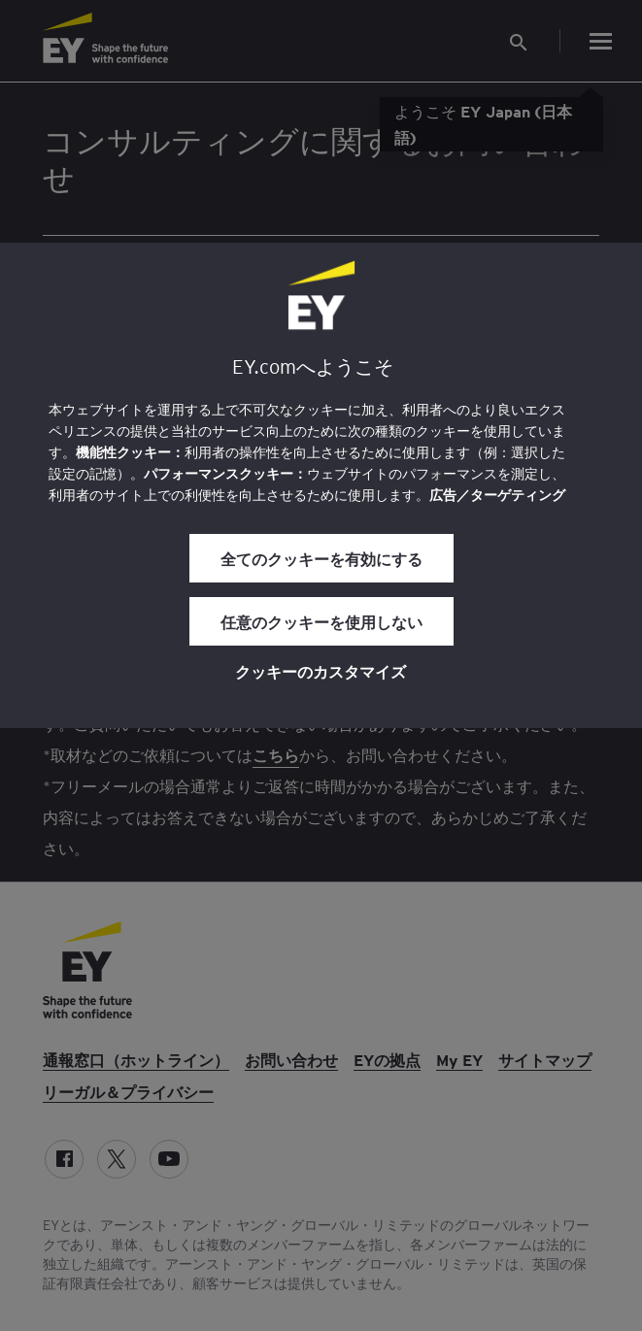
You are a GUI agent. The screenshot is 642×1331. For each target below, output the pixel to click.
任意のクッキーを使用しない (321, 621)
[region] (321, 485)
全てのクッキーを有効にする (321, 558)
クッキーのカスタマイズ (320, 671)
